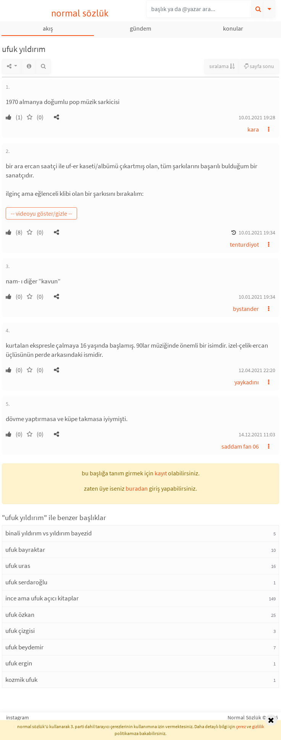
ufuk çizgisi (20, 630)
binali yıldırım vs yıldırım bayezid (48, 533)
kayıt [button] (161, 473)
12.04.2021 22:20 (257, 370)
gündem (140, 28)
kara (253, 129)
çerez (241, 726)
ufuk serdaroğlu (26, 582)
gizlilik (258, 726)
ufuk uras (17, 565)
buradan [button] (137, 488)
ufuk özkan (19, 614)
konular (233, 28)
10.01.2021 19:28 (257, 117)
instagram (17, 717)
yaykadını (246, 382)
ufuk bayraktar (25, 549)
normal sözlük (80, 13)
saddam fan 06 (240, 446)
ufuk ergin (18, 663)
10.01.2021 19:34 (257, 232)
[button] (56, 117)
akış (48, 28)
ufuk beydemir (24, 647)
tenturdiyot (244, 244)
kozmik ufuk (21, 679)
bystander (246, 308)
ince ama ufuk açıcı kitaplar (42, 598)
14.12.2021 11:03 (257, 434)
